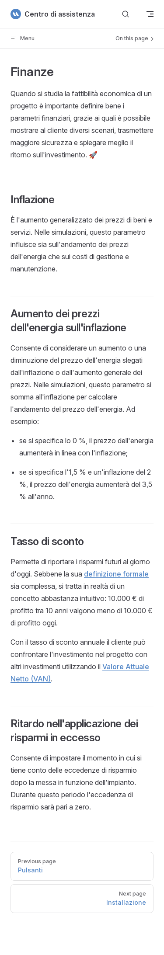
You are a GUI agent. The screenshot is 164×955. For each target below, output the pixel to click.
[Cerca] (125, 14)
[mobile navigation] (150, 14)
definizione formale (116, 574)
